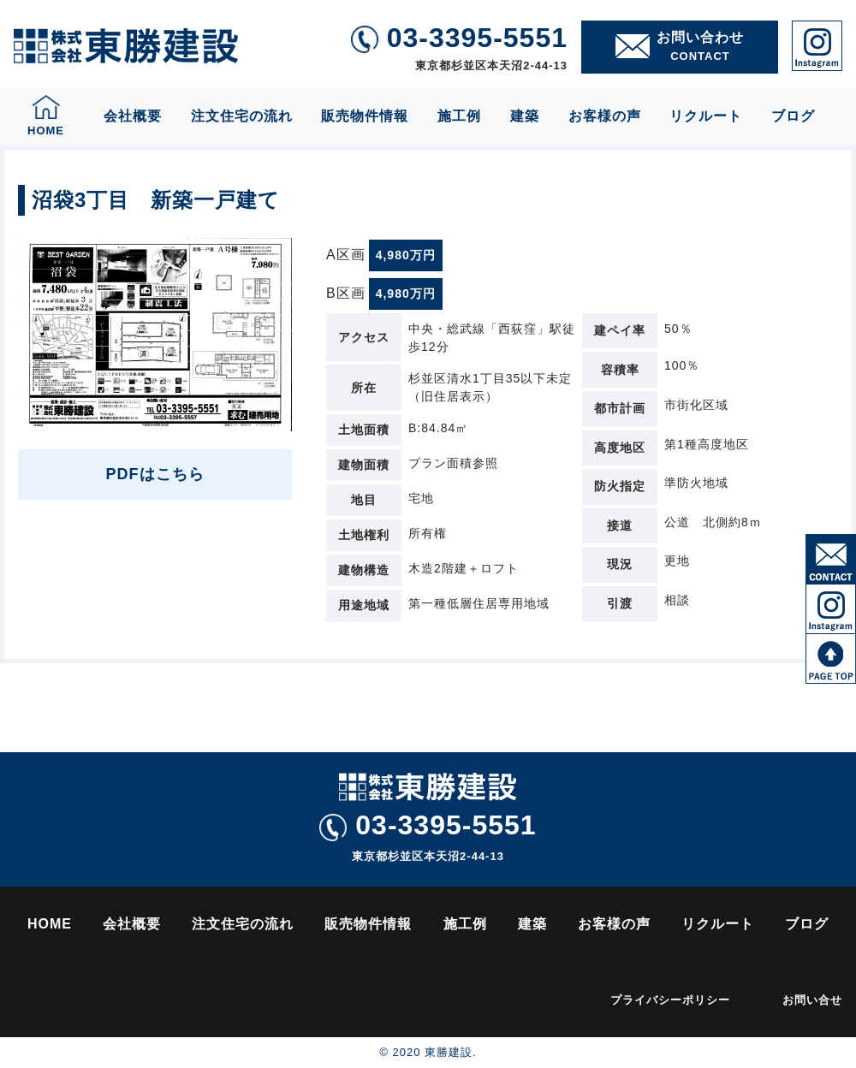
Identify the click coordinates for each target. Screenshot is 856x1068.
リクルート (705, 116)
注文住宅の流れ (242, 116)
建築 (524, 116)
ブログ (793, 116)
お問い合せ (812, 1000)
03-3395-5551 (427, 825)
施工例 (459, 116)
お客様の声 (604, 116)
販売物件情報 (364, 116)
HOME (49, 924)
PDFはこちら (155, 474)
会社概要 (133, 116)
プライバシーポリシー (670, 1000)
